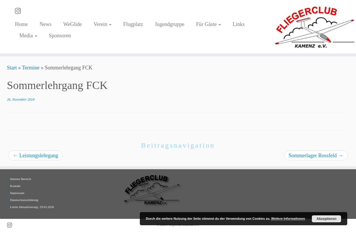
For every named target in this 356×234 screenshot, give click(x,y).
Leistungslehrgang (35, 155)
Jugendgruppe (169, 24)
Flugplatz (133, 24)
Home (21, 24)
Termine (30, 68)
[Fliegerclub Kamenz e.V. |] (315, 26)
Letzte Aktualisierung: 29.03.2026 (32, 207)
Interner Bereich (20, 179)
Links (239, 24)
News (45, 24)
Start (12, 68)
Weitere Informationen (288, 218)
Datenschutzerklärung (24, 200)
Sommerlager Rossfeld (316, 155)
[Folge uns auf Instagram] (20, 11)
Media (28, 36)
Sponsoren (60, 36)
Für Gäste (208, 24)
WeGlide (72, 24)
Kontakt (15, 186)
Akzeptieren (326, 219)
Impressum (17, 193)
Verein (102, 24)
